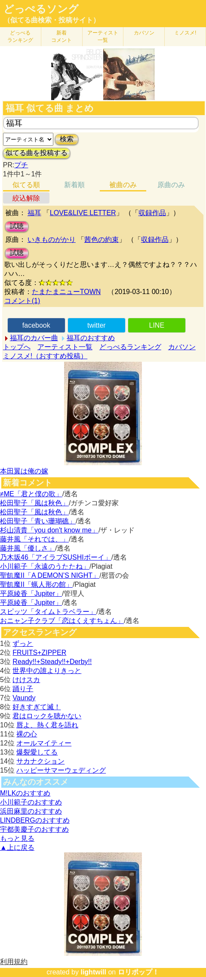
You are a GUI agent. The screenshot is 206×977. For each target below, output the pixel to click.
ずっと (22, 643)
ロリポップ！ (138, 972)
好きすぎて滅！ (36, 707)
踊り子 (22, 688)
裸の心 (26, 734)
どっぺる (20, 36)
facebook (36, 325)
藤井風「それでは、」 (34, 539)
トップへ (17, 347)
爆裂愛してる (37, 752)
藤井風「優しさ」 (27, 548)
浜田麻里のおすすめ (31, 811)
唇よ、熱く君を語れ (47, 725)
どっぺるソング (41, 9)
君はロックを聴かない (46, 716)
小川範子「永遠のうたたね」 (44, 566)
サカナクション (40, 761)
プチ (21, 165)
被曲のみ (123, 184)
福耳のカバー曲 (34, 337)
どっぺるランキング (130, 347)
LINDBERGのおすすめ (35, 820)
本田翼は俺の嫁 (24, 471)
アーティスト (102, 36)
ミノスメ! (185, 33)
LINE (156, 325)
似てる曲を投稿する (37, 153)
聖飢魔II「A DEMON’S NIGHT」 (49, 575)
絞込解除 (26, 198)
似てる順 (26, 184)
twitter (96, 325)
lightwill (93, 972)
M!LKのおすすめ (25, 793)
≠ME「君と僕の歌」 (31, 494)
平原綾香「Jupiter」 (31, 593)
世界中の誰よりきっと (46, 670)
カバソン (144, 33)
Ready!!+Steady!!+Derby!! (52, 661)
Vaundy (23, 697)
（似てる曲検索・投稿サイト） (51, 20)
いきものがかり (52, 239)
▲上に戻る (17, 847)
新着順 (74, 184)
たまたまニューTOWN (66, 291)
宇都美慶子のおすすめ (34, 829)
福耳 (34, 212)
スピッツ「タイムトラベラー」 (48, 611)
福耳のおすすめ (91, 337)
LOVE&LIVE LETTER (83, 212)
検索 (67, 139)
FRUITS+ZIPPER (39, 652)
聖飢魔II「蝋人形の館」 (36, 584)
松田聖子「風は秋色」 (34, 503)
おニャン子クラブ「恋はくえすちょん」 (62, 620)
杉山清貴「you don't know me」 (49, 530)
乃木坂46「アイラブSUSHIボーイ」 (55, 557)
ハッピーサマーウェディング (61, 770)
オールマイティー (43, 743)
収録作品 (152, 212)
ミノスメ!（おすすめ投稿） (45, 356)
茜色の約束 (101, 239)
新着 (61, 36)
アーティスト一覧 (64, 347)
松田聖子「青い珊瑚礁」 (38, 521)
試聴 (17, 226)
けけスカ (26, 679)
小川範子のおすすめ (31, 802)
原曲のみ (171, 184)
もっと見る (17, 838)
